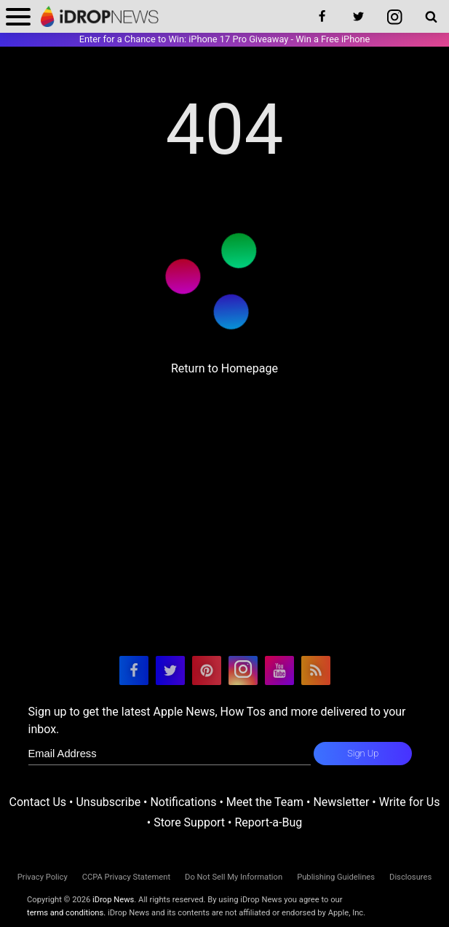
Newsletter (341, 802)
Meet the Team (264, 802)
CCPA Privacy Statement (126, 877)
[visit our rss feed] (315, 670)
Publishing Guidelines (336, 877)
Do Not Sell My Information (233, 877)
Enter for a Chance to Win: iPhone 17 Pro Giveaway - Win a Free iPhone (224, 39)
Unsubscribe (108, 802)
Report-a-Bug (268, 822)
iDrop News (113, 899)
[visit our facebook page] (133, 670)
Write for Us (409, 802)
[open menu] (18, 16)
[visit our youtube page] (279, 670)
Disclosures (410, 877)
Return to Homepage (224, 368)
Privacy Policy (42, 877)
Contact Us (38, 802)
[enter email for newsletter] (169, 753)
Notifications (183, 802)
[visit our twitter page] (170, 670)
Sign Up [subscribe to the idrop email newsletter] (362, 753)
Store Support (189, 822)
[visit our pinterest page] (206, 670)
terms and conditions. (66, 913)
